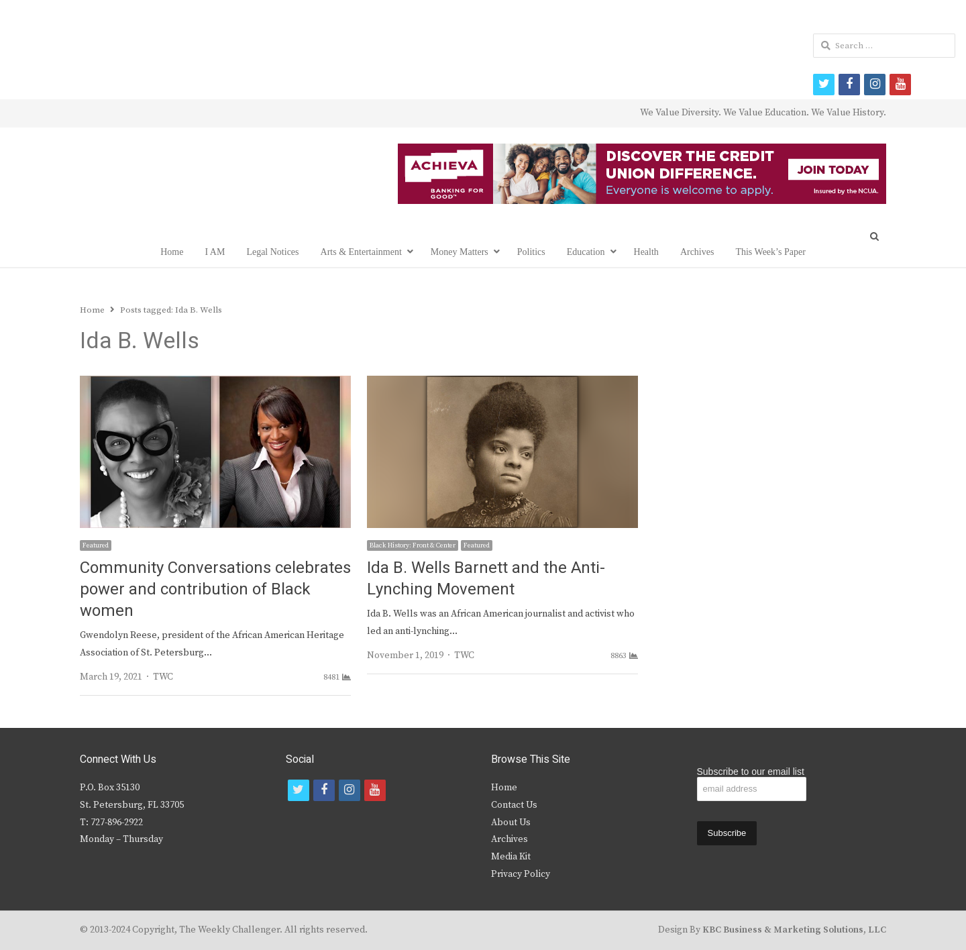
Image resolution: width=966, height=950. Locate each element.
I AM (215, 252)
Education (586, 252)
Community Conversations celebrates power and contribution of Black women (215, 589)
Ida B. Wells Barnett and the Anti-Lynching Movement (486, 578)
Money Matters (459, 252)
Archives (697, 252)
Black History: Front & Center (412, 545)
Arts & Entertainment (361, 252)
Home (171, 252)
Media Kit (511, 857)
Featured (96, 545)
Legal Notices (272, 252)
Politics (531, 252)
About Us (511, 822)
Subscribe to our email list (750, 771)
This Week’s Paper (770, 252)
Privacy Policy (520, 874)
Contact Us (514, 805)
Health (646, 252)
